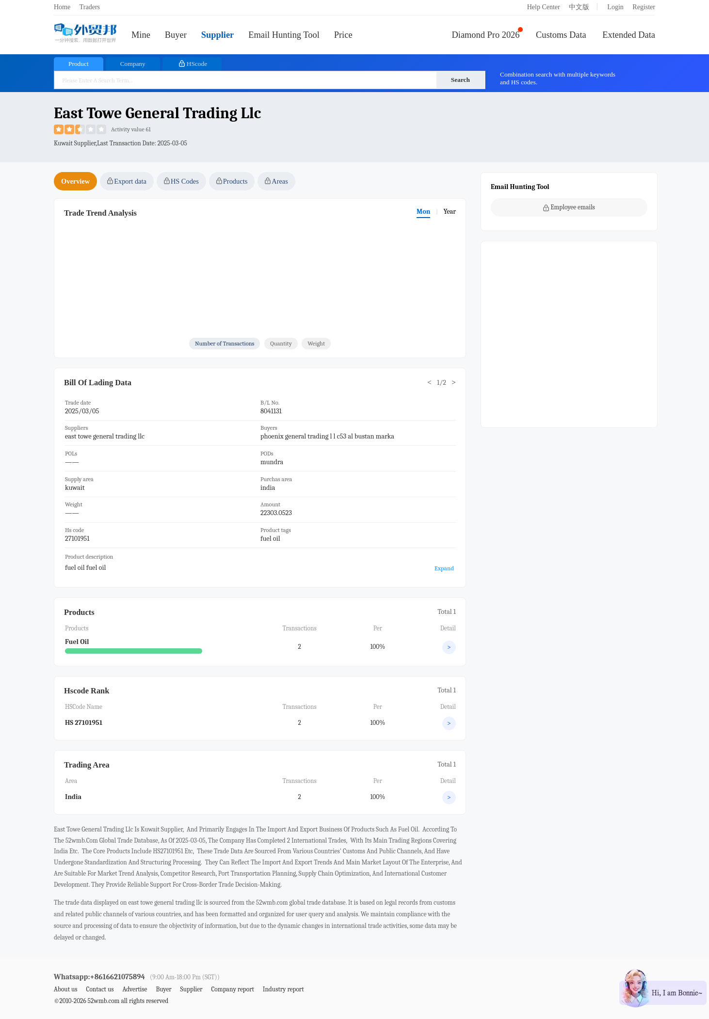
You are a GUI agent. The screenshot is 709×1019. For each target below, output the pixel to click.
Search (460, 79)
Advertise (134, 989)
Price (343, 35)
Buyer (176, 35)
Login (615, 7)
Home (62, 7)
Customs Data (561, 35)
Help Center (543, 7)
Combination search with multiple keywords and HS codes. (557, 78)
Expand (444, 568)
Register (643, 7)
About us (66, 989)
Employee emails (569, 207)
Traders (90, 7)
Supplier (217, 35)
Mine (140, 35)
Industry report (283, 989)
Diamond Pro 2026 (486, 35)
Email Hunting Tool (284, 35)
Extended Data (628, 35)
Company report (232, 989)
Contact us (99, 989)
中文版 (579, 7)
